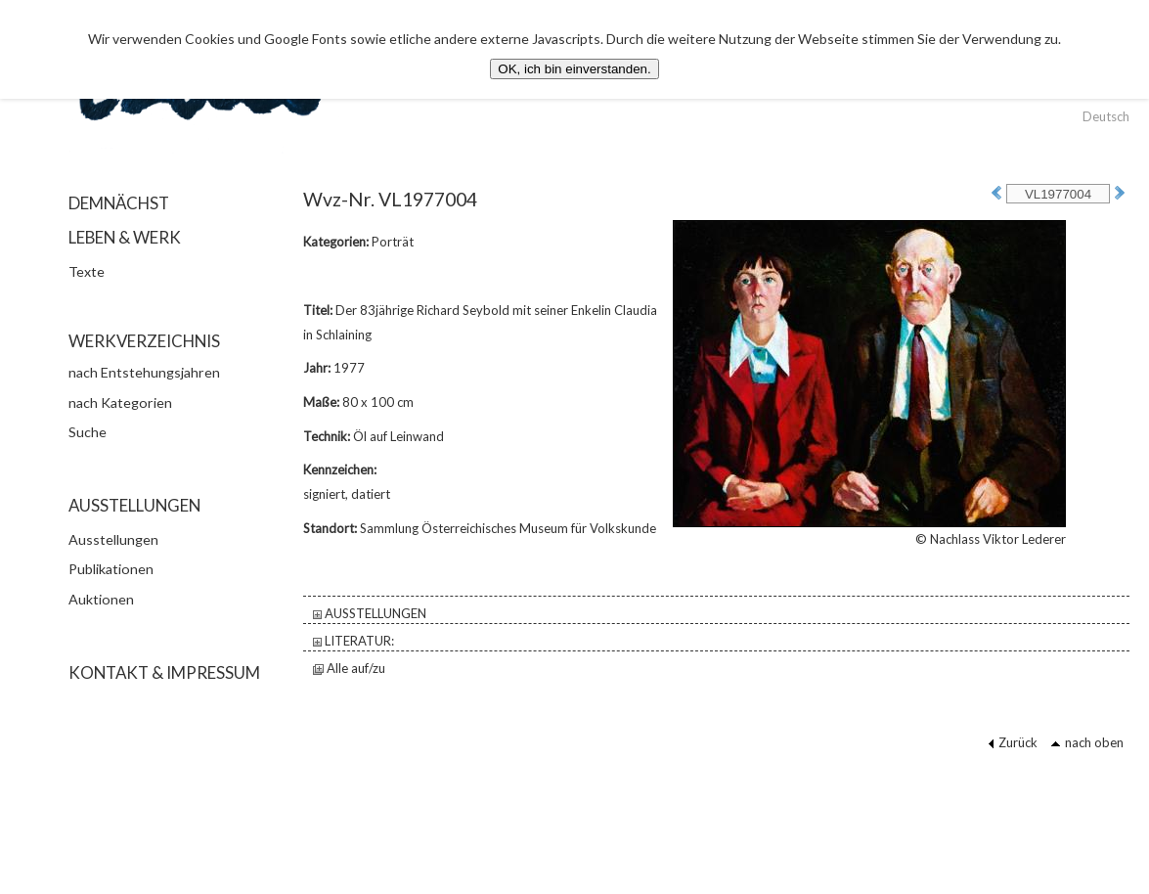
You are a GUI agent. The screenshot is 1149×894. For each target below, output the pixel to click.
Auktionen (101, 599)
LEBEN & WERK (124, 237)
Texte (86, 271)
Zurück (1013, 742)
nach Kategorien (120, 402)
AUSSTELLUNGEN (369, 613)
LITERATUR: (353, 640)
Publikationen (111, 568)
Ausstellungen (113, 539)
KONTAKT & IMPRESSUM (164, 672)
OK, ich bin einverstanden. (574, 69)
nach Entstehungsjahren (144, 372)
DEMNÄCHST (118, 203)
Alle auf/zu (349, 668)
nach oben (1087, 742)
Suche (87, 432)
